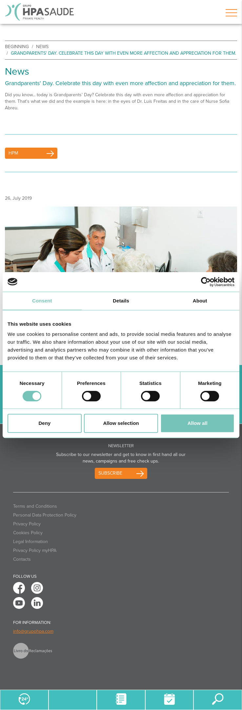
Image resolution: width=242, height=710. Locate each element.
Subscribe (110, 473)
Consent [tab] (42, 300)
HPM (13, 153)
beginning (17, 46)
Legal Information (30, 541)
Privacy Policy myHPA (34, 550)
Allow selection (121, 423)
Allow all (198, 423)
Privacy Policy (27, 524)
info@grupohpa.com (33, 631)
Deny (44, 423)
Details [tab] (121, 300)
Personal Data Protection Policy (44, 515)
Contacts (22, 559)
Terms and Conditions (35, 506)
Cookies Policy (28, 533)
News (42, 46)
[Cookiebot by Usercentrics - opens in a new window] (205, 282)
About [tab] (200, 300)
